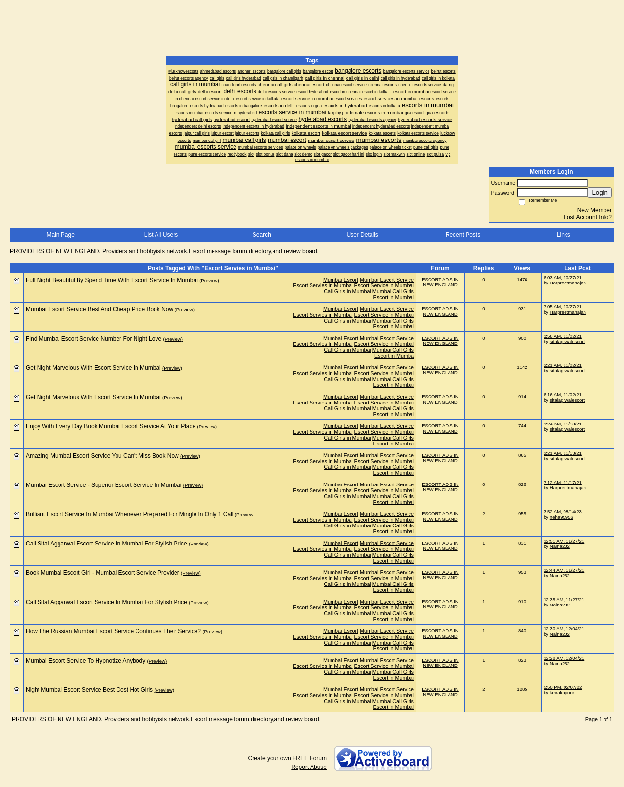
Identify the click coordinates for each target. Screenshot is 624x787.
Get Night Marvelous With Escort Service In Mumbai (93, 367)
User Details (362, 234)
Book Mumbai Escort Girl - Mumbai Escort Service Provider (102, 572)
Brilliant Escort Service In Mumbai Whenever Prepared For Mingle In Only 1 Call (130, 514)
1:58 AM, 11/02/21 (563, 336)
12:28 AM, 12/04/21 (564, 658)
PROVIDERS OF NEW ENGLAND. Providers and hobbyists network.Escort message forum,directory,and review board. (164, 251)
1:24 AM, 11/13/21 (563, 423)
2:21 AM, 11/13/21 (563, 453)
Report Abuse (309, 767)
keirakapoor (562, 692)
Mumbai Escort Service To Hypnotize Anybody (85, 660)
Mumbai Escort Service (387, 280)
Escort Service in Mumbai (384, 285)
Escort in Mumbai (393, 297)
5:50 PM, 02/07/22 (563, 687)
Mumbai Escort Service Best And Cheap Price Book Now (99, 309)
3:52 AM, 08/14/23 (563, 511)
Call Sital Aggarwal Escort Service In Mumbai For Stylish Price (106, 543)
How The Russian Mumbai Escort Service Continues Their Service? (113, 631)
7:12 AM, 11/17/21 (563, 482)
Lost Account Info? (588, 217)
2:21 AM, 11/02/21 (563, 365)
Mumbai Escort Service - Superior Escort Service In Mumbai (103, 485)
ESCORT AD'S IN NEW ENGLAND (440, 282)
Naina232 (560, 546)
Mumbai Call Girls (393, 291)
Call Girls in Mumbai (347, 291)
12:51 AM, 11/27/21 (564, 541)
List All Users (161, 234)
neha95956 (561, 517)
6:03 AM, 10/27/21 (563, 277)
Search (262, 234)
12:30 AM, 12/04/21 (564, 628)
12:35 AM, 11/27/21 (564, 599)
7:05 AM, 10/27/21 (563, 306)
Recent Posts (463, 234)
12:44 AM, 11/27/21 (564, 570)
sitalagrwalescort (567, 341)
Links (563, 234)
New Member (594, 210)
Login (600, 192)
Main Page (60, 234)
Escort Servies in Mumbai (322, 285)
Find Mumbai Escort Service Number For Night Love (93, 338)
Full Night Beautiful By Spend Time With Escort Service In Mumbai (112, 280)
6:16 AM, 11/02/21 (563, 394)
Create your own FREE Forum (287, 758)
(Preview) (209, 280)
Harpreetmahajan (568, 282)
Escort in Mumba (394, 356)
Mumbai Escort (340, 280)
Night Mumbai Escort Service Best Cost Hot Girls (89, 689)
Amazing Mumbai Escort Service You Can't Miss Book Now (102, 455)
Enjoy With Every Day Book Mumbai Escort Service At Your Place (110, 426)
